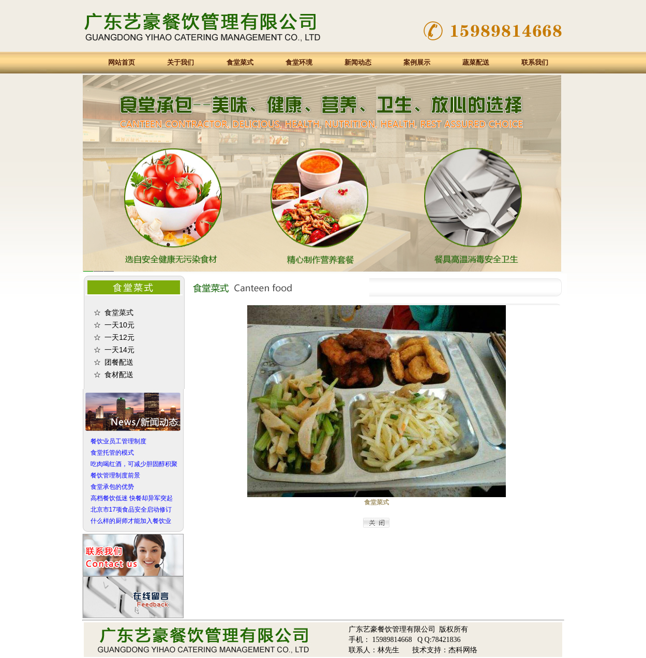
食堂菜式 (240, 62)
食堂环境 (299, 62)
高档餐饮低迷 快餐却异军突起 (132, 498)
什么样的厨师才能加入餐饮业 (131, 521)
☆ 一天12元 (114, 337)
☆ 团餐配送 (114, 362)
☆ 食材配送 (114, 374)
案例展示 (416, 62)
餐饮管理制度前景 (115, 475)
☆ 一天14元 (114, 350)
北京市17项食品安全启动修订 (131, 509)
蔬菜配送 (475, 62)
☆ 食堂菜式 (114, 312)
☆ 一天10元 (114, 325)
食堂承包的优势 (112, 486)
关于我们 (180, 62)
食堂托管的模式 (112, 452)
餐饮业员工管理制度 (118, 441)
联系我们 (534, 62)
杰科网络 (462, 650)
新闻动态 (357, 62)
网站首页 (121, 62)
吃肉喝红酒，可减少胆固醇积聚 (134, 464)
